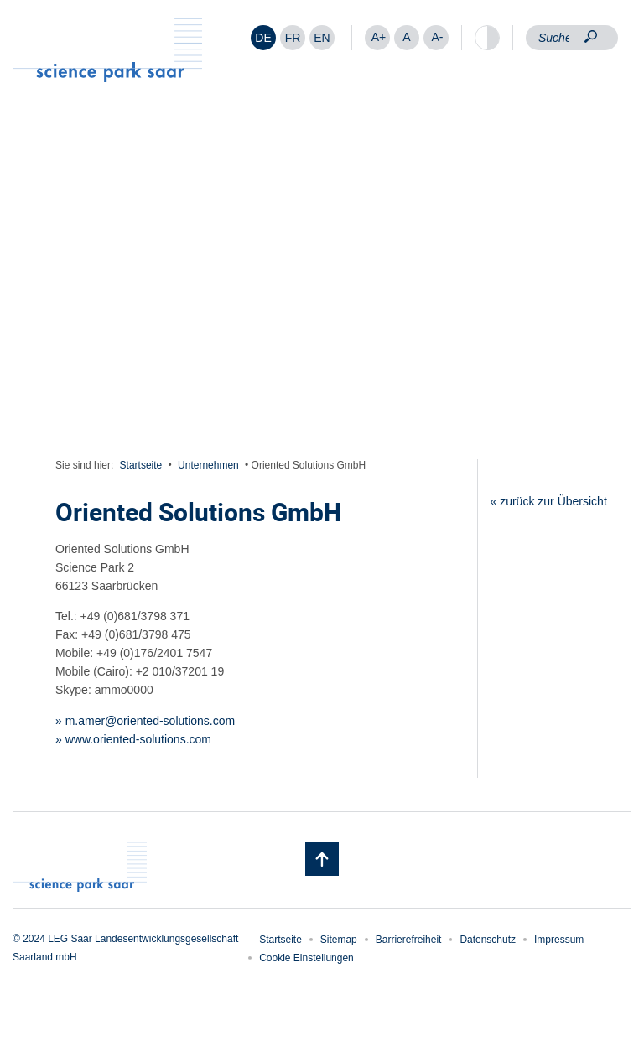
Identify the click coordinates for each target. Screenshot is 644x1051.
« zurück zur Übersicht (549, 501)
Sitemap (338, 939)
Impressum (559, 939)
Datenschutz (488, 939)
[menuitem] (263, 37)
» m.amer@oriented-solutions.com (145, 720)
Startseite (141, 465)
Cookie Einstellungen (306, 958)
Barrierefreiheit (409, 939)
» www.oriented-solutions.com (133, 739)
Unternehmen (208, 465)
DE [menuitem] (263, 37)
